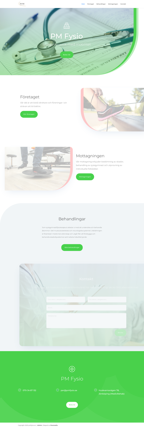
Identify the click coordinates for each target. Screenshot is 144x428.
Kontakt (123, 4)
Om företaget (28, 114)
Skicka (124, 333)
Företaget (90, 4)
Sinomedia (54, 425)
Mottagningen (113, 4)
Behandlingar (101, 4)
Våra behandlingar (72, 247)
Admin (39, 425)
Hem (83, 4)
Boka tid (63, 55)
